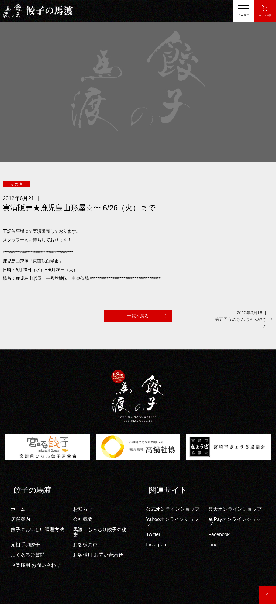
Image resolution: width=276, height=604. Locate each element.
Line (213, 544)
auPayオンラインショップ (234, 522)
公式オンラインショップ (172, 509)
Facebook (219, 534)
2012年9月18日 (240, 320)
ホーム (18, 509)
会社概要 (82, 519)
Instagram (157, 544)
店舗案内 (20, 519)
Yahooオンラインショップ (172, 522)
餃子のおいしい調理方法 (37, 529)
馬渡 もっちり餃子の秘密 (99, 532)
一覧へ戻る (138, 316)
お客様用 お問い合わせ (98, 555)
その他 (16, 184)
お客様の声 (85, 544)
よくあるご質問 (28, 555)
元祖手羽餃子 (25, 544)
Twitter (153, 534)
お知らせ (82, 509)
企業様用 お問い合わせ (36, 565)
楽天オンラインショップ (235, 509)
